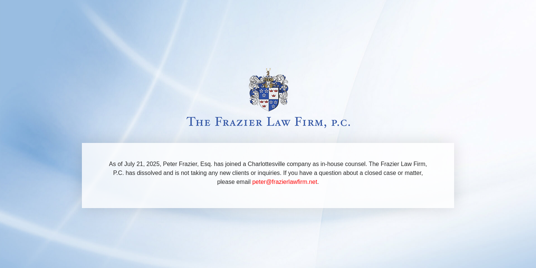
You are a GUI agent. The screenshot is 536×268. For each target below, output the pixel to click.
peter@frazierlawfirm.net (285, 182)
